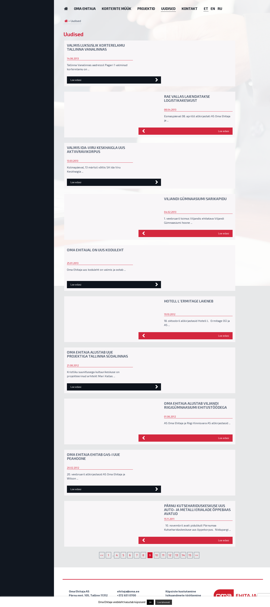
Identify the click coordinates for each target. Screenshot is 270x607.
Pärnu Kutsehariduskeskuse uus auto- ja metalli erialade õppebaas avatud (197, 509)
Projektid (146, 8)
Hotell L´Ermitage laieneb (188, 301)
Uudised (168, 8)
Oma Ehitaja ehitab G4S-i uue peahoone (93, 456)
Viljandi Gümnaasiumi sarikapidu (195, 199)
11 (163, 555)
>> (196, 555)
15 (190, 555)
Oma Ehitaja (85, 8)
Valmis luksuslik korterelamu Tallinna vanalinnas (96, 47)
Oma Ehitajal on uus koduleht (95, 250)
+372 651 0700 (126, 595)
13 (176, 555)
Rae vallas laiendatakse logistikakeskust (187, 98)
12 (170, 555)
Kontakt (190, 8)
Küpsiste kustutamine (180, 591)
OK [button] (150, 602)
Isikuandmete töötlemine (183, 595)
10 (156, 555)
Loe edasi (76, 79)
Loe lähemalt (163, 602)
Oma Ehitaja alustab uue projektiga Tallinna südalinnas (97, 354)
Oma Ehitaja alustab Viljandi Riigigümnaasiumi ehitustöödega (195, 405)
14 (183, 555)
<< (101, 555)
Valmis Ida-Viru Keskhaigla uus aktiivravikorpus (96, 149)
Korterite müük (116, 8)
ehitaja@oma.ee (128, 591)
